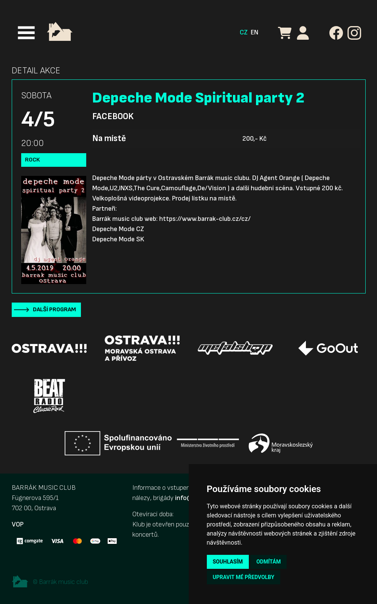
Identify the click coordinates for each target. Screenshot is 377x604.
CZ (244, 32)
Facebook (112, 116)
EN (254, 32)
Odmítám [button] (268, 562)
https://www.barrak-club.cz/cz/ (205, 219)
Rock (32, 159)
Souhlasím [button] (228, 562)
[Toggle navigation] (26, 32)
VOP (17, 524)
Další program (54, 309)
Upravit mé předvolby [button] (244, 577)
